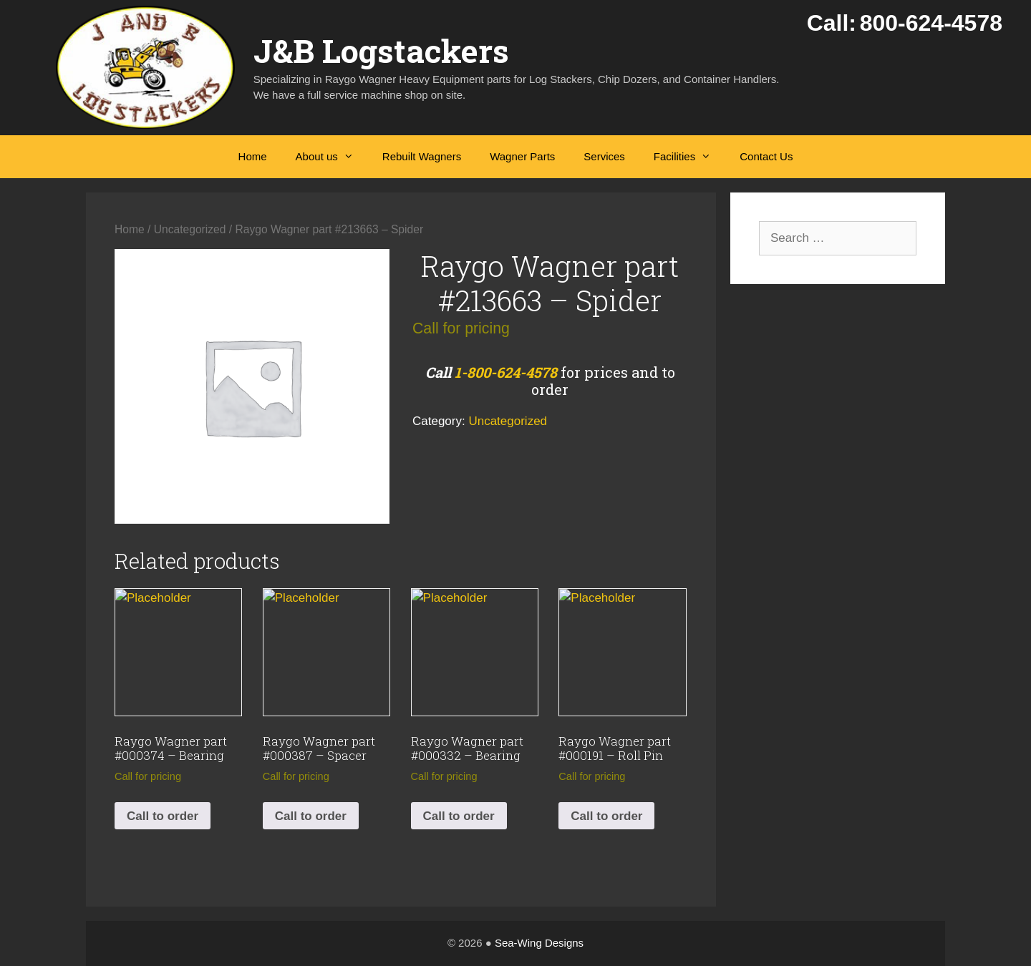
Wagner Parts (522, 156)
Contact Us (766, 156)
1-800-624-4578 (506, 372)
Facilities (689, 156)
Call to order (162, 816)
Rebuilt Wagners (421, 156)
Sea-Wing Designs (539, 943)
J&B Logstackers (381, 50)
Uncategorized (190, 229)
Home (252, 156)
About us (332, 156)
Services (604, 156)
